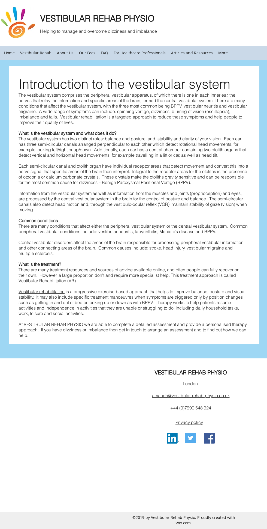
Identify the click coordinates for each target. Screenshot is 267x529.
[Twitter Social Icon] (190, 438)
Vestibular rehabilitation (42, 291)
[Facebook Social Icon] (209, 438)
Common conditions (38, 220)
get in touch (130, 329)
